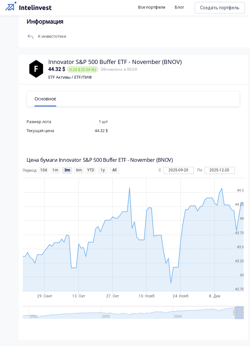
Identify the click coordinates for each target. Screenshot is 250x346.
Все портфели (151, 7)
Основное (46, 99)
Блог (179, 7)
